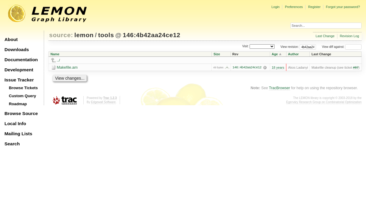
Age (275, 54)
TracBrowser (279, 88)
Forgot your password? (343, 7)
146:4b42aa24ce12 (151, 35)
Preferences (294, 7)
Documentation (21, 59)
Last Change (325, 36)
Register (314, 7)
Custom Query (22, 96)
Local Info (15, 123)
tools (106, 35)
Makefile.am (67, 67)
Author (293, 54)
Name (55, 54)
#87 (355, 67)
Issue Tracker (19, 79)
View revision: (290, 46)
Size (217, 54)
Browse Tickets (23, 88)
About (11, 39)
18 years (278, 67)
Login (275, 7)
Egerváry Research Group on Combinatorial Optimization (324, 102)
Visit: (245, 46)
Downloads (16, 49)
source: (61, 35)
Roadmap (18, 104)
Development (18, 69)
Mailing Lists (18, 133)
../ (58, 60)
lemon (84, 35)
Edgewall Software (103, 102)
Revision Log (349, 36)
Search (12, 143)
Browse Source (21, 113)
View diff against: (342, 46)
